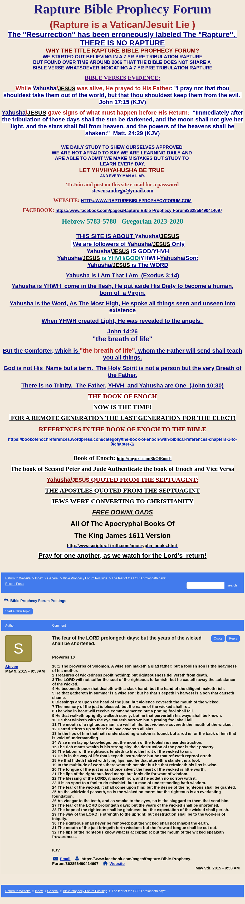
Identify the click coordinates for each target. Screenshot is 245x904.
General (52, 578)
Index (39, 578)
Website (117, 863)
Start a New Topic (17, 611)
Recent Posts (14, 584)
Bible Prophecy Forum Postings (85, 578)
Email (65, 858)
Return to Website (18, 578)
